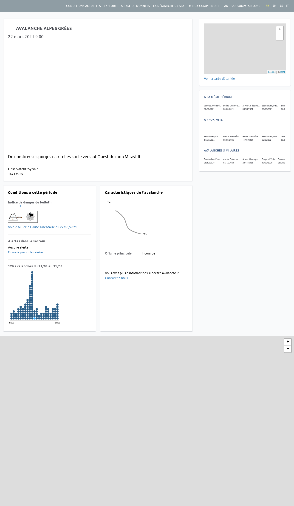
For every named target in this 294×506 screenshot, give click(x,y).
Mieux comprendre (204, 6)
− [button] (279, 36)
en (274, 6)
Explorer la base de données (127, 6)
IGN (282, 72)
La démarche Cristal (169, 6)
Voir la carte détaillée (219, 78)
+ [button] (279, 29)
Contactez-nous (116, 278)
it (287, 6)
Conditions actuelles (83, 6)
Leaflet (272, 72)
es (281, 6)
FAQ (225, 6)
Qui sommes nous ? (246, 6)
